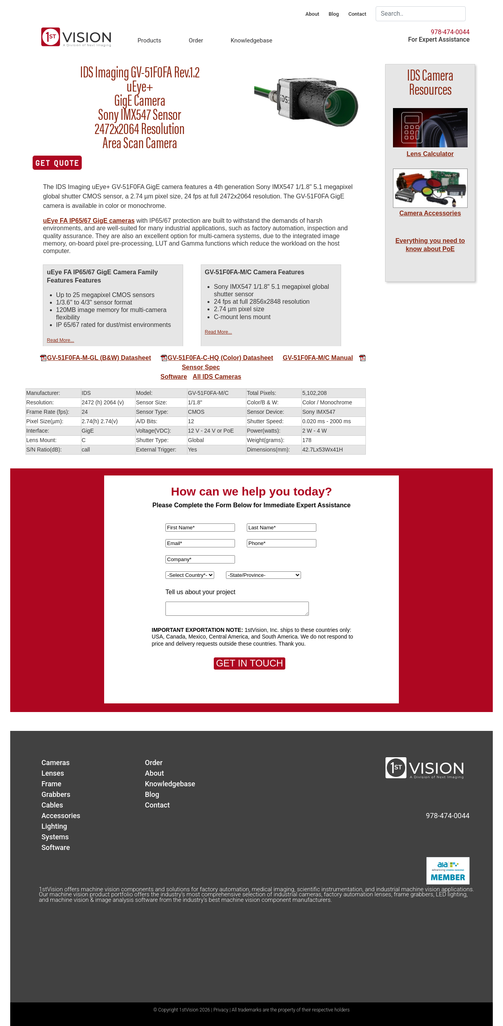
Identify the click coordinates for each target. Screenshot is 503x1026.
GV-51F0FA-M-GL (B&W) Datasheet (95, 357)
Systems (55, 837)
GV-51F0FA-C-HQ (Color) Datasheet (216, 357)
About (312, 14)
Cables (52, 805)
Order (196, 40)
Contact (357, 14)
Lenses (52, 773)
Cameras (55, 762)
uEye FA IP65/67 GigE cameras (88, 220)
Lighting (54, 826)
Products (149, 40)
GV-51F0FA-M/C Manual (318, 357)
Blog (334, 14)
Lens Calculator (430, 154)
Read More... (60, 340)
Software (173, 376)
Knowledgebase (251, 40)
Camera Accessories (430, 213)
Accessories (60, 815)
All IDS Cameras (217, 376)
